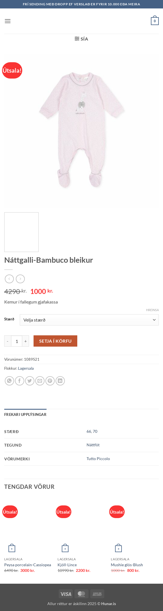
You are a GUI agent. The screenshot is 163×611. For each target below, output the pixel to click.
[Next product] (9, 279)
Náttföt (93, 444)
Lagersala (26, 368)
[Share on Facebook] (19, 380)
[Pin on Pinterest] (50, 380)
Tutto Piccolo (98, 458)
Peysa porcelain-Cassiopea (27, 564)
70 (95, 431)
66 (89, 431)
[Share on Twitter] (29, 380)
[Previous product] (20, 279)
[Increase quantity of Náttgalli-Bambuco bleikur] (25, 341)
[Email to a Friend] (40, 380)
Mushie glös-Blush (127, 564)
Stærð (9, 319)
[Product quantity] (16, 341)
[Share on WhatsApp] (9, 380)
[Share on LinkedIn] (60, 380)
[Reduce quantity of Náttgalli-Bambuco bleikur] (7, 341)
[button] (7, 21)
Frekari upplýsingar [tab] (25, 414)
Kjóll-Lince (67, 564)
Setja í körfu (55, 341)
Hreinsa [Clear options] (152, 310)
